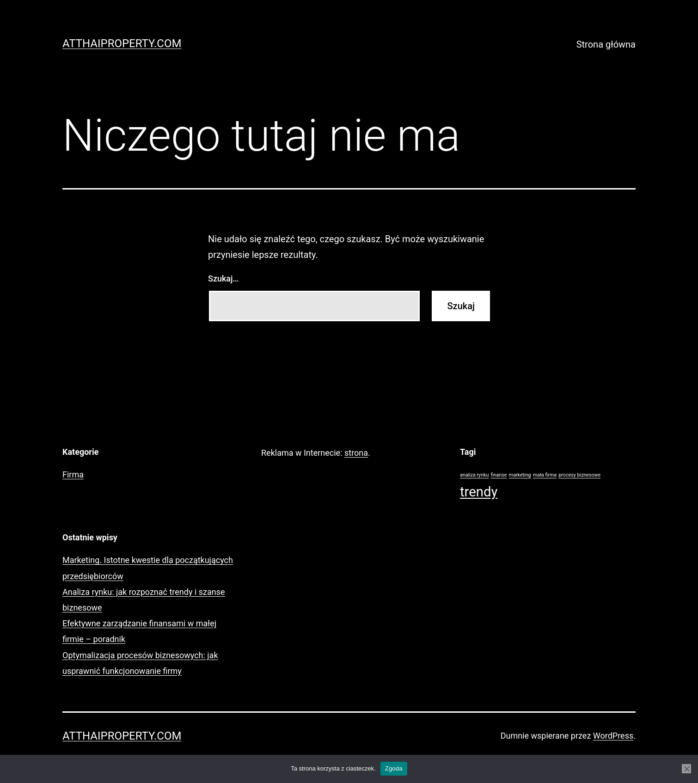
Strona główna (606, 44)
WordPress (613, 735)
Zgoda (394, 768)
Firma (73, 474)
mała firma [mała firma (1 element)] (545, 475)
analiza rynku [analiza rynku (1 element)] (474, 475)
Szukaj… (223, 278)
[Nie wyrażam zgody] (686, 768)
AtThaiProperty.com (121, 43)
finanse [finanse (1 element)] (499, 475)
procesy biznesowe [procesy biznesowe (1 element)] (580, 475)
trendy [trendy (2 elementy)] (478, 492)
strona (356, 453)
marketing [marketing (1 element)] (520, 475)
